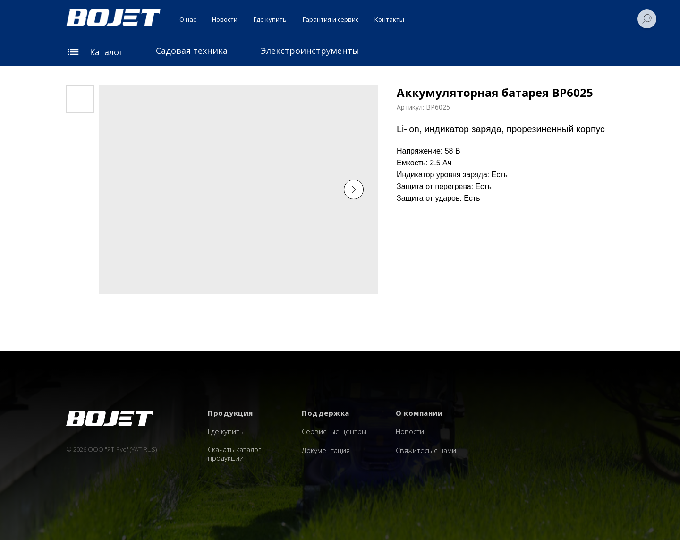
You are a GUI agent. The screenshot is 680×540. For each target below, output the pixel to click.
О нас (187, 19)
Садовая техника (192, 50)
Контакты (389, 19)
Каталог (106, 52)
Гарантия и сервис (330, 19)
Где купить (270, 19)
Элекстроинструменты (310, 50)
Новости (225, 19)
